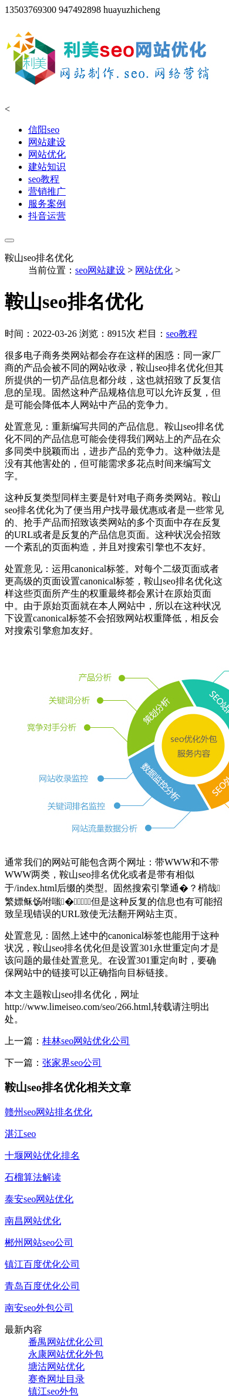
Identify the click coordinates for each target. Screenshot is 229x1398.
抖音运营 (47, 216)
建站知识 (47, 167)
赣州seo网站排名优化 (48, 1112)
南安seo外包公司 (39, 1308)
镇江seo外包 (53, 1391)
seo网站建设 (100, 270)
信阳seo (43, 130)
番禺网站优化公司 (65, 1342)
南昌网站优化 (33, 1221)
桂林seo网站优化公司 (86, 1041)
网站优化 (47, 154)
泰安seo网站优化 (39, 1199)
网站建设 (47, 142)
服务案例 (47, 204)
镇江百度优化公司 (42, 1264)
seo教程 (43, 179)
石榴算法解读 (33, 1177)
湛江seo (20, 1134)
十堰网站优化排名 (42, 1155)
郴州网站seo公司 (39, 1243)
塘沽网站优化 (56, 1367)
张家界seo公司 (72, 1063)
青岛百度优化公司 (42, 1286)
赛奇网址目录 (56, 1379)
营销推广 (47, 191)
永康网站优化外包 (65, 1354)
